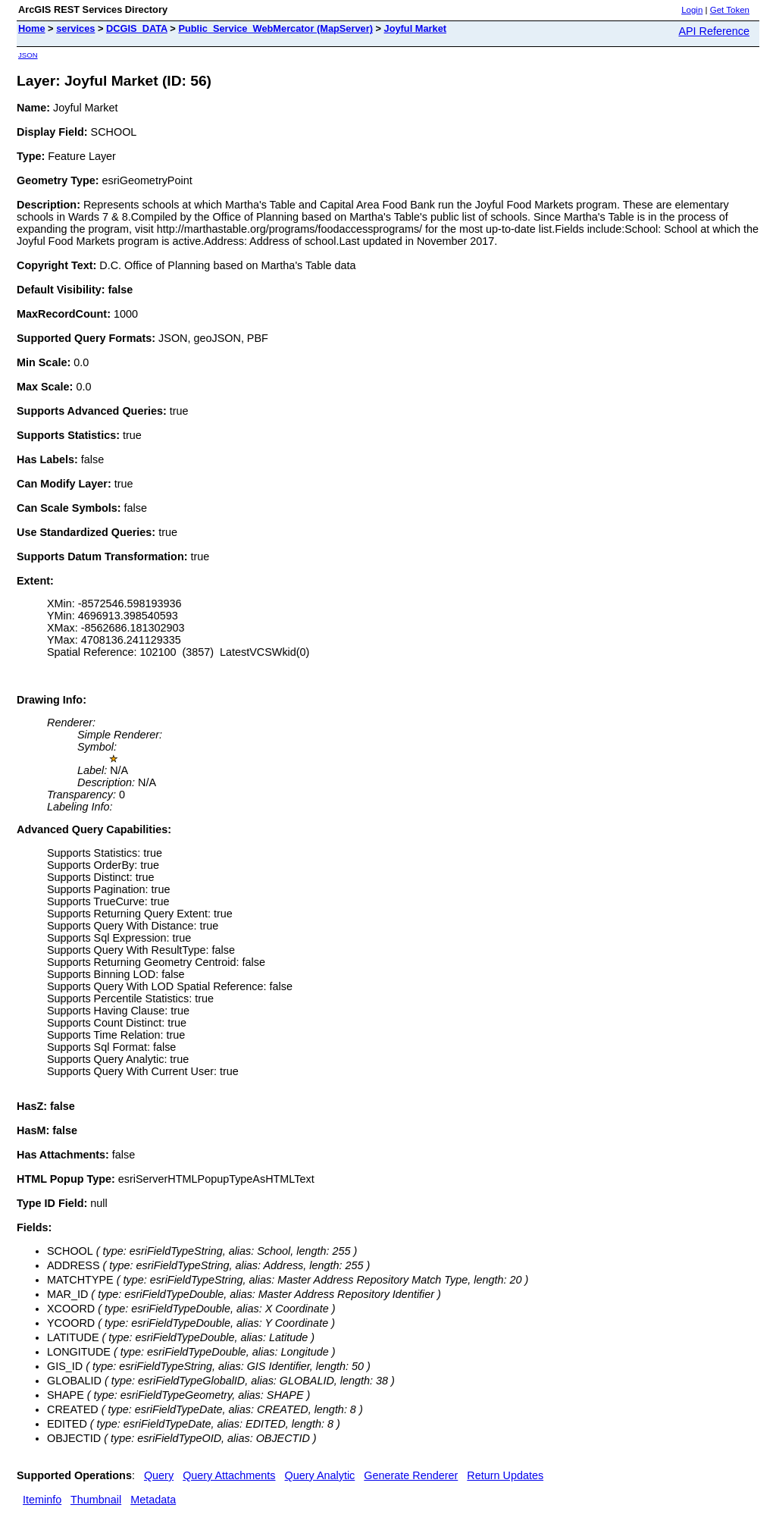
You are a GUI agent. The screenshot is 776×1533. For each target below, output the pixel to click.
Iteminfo (42, 1500)
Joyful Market (415, 28)
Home (31, 28)
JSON (28, 55)
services (75, 28)
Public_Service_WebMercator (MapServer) (275, 28)
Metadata (153, 1500)
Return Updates (505, 1475)
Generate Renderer (411, 1475)
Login (691, 9)
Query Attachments (229, 1475)
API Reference (713, 31)
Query (159, 1475)
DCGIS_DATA (136, 28)
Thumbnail (95, 1500)
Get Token (729, 9)
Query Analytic (320, 1475)
